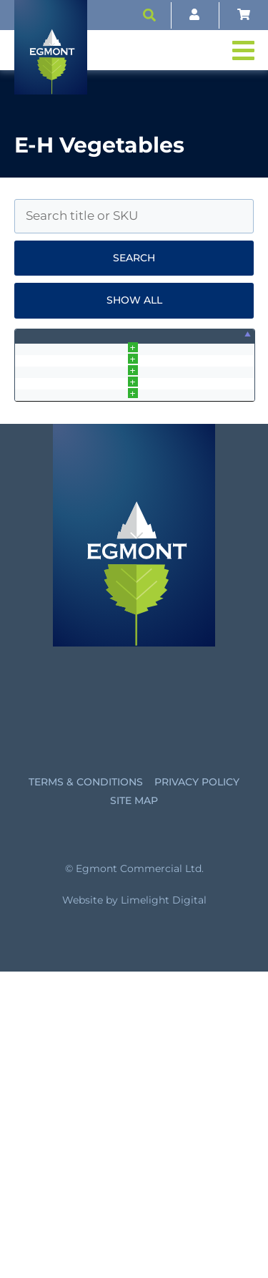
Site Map (134, 1106)
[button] (149, 15)
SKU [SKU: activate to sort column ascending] (136, 343)
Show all (134, 300)
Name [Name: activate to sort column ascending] (69, 343)
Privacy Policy (196, 1088)
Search (134, 257)
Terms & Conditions (86, 1088)
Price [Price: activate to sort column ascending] (211, 343)
